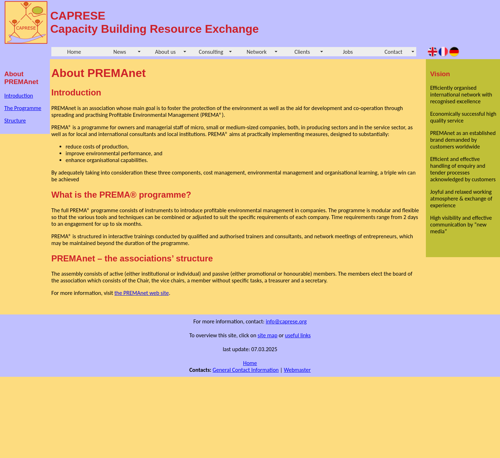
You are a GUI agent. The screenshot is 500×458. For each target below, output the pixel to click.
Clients (302, 51)
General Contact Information (246, 369)
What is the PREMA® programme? (121, 194)
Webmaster (297, 369)
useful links (298, 335)
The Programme (22, 108)
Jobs (348, 51)
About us (165, 51)
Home (74, 51)
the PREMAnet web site (141, 293)
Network (257, 51)
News (119, 51)
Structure (15, 120)
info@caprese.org (286, 321)
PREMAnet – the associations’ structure (132, 258)
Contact (393, 51)
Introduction (18, 95)
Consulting (211, 51)
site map (268, 335)
